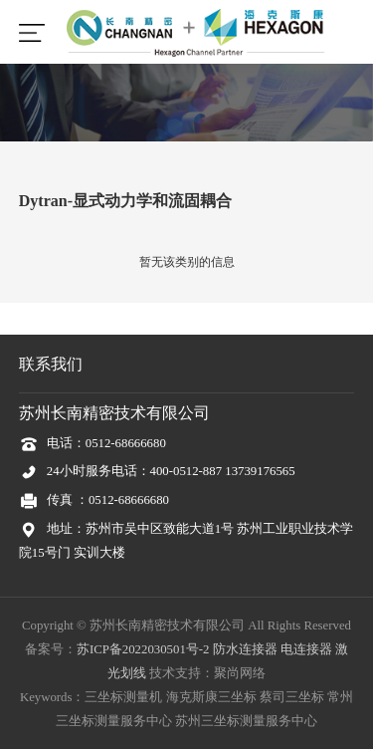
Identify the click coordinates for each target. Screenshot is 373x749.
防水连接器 (245, 649)
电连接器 (306, 649)
